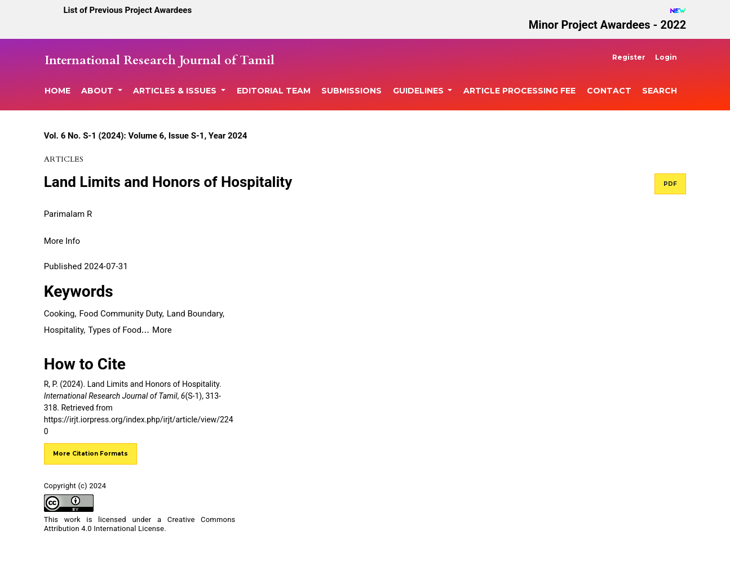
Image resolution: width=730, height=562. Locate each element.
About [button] (98, 91)
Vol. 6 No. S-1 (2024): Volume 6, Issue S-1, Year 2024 (145, 136)
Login (666, 57)
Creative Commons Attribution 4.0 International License (140, 524)
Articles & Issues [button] (176, 91)
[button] (62, 240)
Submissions (351, 91)
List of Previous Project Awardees (127, 10)
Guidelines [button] (419, 91)
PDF (670, 184)
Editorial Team (274, 91)
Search (659, 91)
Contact (609, 91)
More (162, 330)
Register (628, 57)
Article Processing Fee (519, 91)
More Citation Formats (90, 453)
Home (57, 91)
